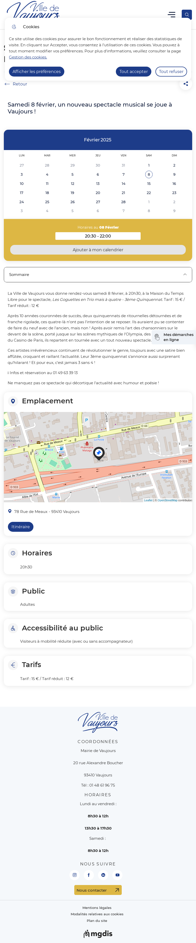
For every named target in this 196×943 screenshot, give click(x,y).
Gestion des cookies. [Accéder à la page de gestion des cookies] (28, 57)
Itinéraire (20, 526)
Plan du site (97, 921)
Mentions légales (97, 908)
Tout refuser (171, 71)
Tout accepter (133, 71)
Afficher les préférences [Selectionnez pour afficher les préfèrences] (37, 71)
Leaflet (148, 500)
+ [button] (8, 419)
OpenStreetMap (168, 500)
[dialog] (98, 49)
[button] (149, 174)
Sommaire (98, 274)
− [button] (8, 426)
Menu (171, 14)
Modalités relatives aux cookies (97, 914)
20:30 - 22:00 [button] (113, 237)
